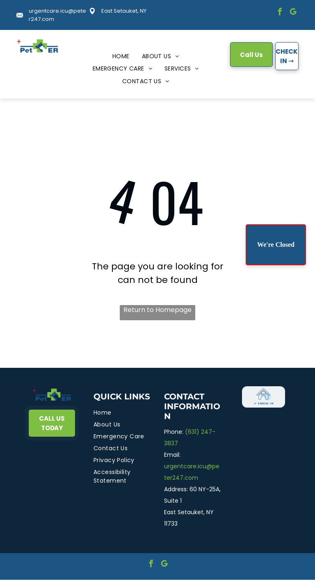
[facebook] (279, 13)
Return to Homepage (157, 310)
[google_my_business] (293, 13)
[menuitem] (121, 56)
